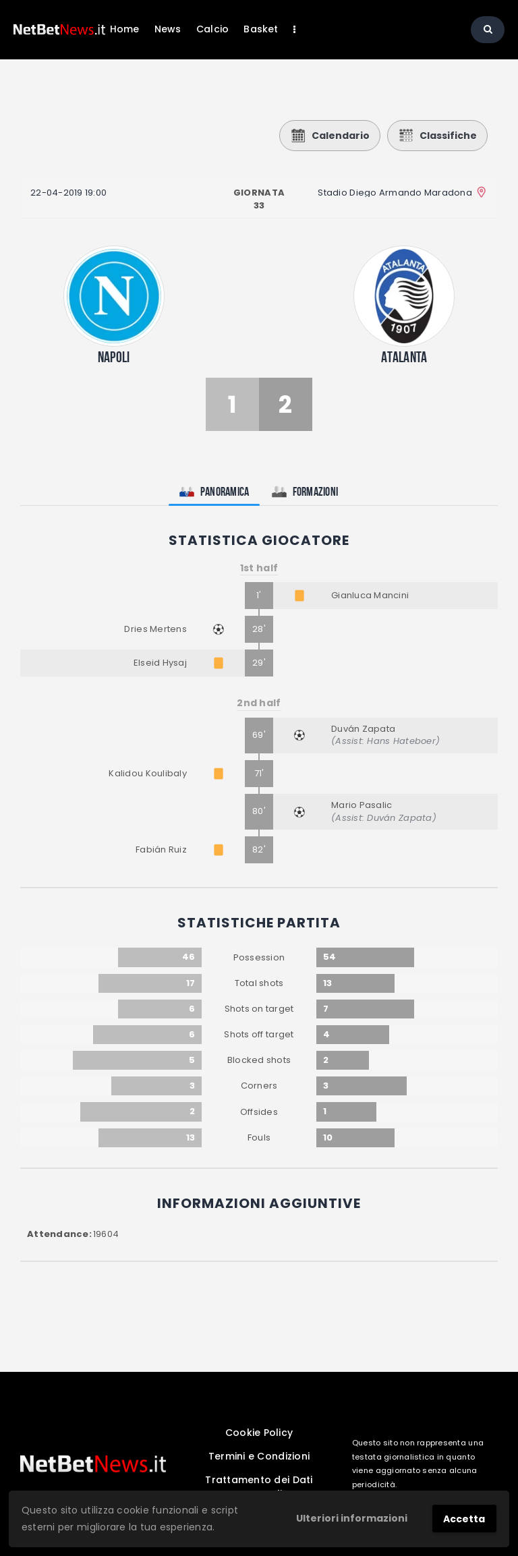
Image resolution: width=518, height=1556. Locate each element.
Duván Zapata (363, 728)
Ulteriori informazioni (351, 1518)
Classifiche (437, 135)
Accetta (464, 1519)
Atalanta (404, 357)
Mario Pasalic (361, 805)
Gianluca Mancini (370, 595)
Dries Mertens (155, 629)
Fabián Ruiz (161, 849)
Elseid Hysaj (160, 662)
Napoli (114, 357)
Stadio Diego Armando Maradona (395, 192)
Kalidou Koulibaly (147, 773)
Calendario (330, 135)
